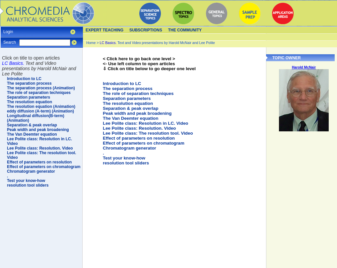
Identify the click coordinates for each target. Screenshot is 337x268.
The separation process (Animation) (41, 88)
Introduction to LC (122, 83)
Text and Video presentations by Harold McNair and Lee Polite (157, 43)
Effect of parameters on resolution (139, 138)
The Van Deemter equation (130, 118)
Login (8, 29)
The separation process (128, 88)
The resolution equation (128, 103)
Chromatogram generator (129, 148)
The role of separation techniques (138, 93)
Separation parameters (127, 98)
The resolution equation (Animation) (41, 106)
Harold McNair (304, 67)
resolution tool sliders (126, 162)
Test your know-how (124, 158)
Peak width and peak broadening (137, 113)
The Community (185, 30)
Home (91, 43)
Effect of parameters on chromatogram (143, 143)
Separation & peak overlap (130, 108)
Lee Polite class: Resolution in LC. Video (145, 123)
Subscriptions (145, 30)
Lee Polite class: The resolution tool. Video (148, 133)
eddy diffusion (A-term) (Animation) (40, 111)
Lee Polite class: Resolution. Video (139, 128)
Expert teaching (104, 30)
